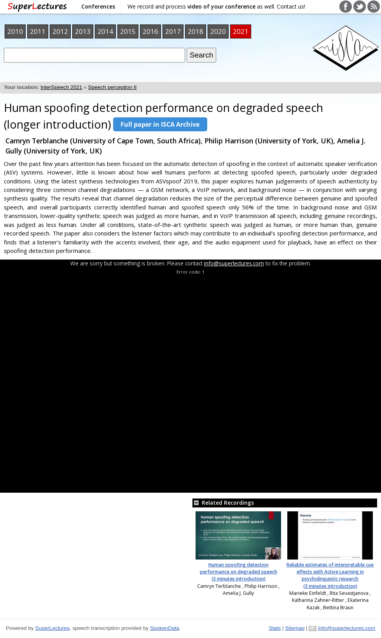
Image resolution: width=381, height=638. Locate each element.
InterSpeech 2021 (61, 87)
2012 (60, 31)
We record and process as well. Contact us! (216, 6)
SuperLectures (52, 628)
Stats (275, 628)
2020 (218, 31)
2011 (37, 31)
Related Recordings (223, 502)
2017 (173, 31)
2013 (83, 31)
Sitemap (294, 628)
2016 (150, 31)
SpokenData (164, 628)
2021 (240, 31)
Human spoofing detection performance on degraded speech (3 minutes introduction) (238, 571)
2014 (105, 31)
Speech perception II (112, 87)
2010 (15, 31)
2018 (195, 31)
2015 (128, 31)
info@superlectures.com (234, 263)
